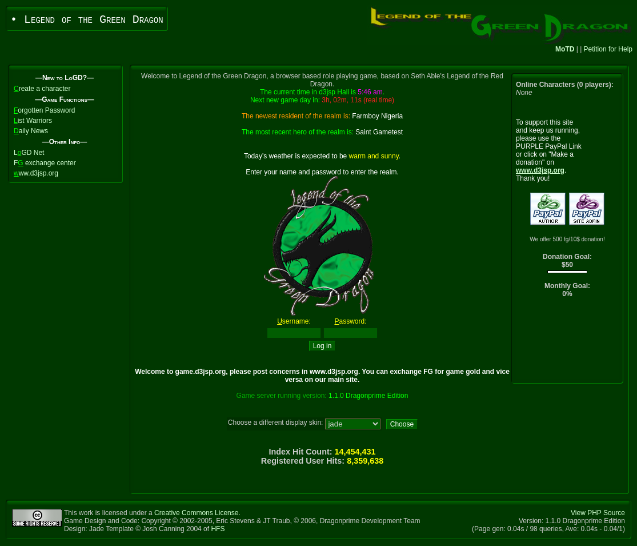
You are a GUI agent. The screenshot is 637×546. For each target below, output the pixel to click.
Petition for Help (608, 49)
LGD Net (29, 153)
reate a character (42, 89)
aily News (31, 131)
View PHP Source (598, 513)
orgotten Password (44, 110)
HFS (218, 529)
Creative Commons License (196, 513)
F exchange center (45, 163)
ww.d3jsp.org (36, 173)
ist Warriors (33, 121)
